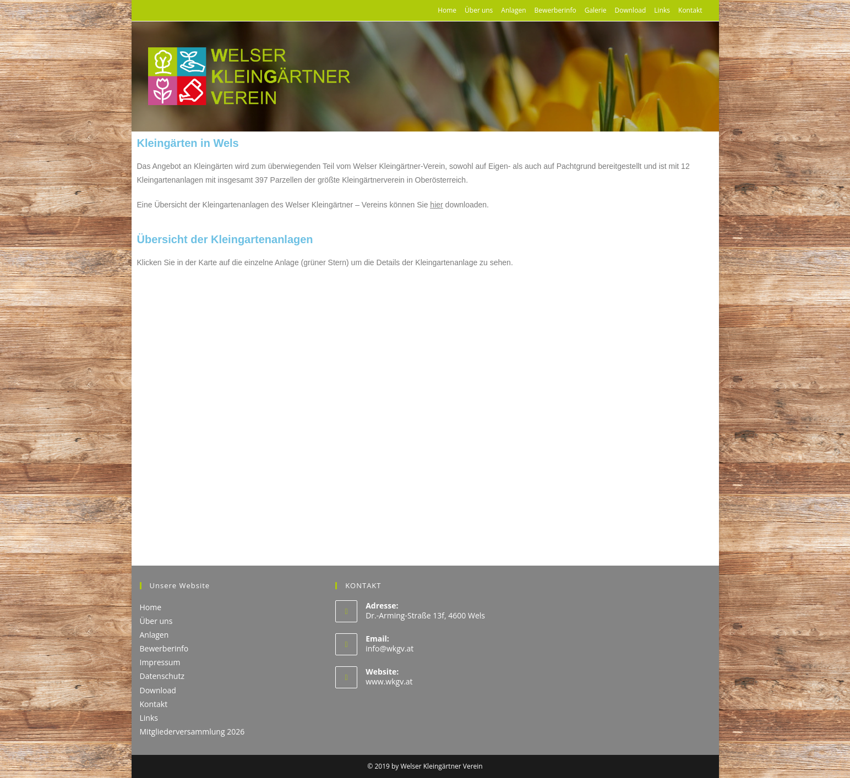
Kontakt (690, 10)
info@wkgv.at (389, 648)
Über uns (479, 10)
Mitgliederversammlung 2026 (192, 731)
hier (436, 204)
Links (662, 10)
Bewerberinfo (555, 10)
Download (630, 10)
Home (447, 10)
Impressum (160, 662)
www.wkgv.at (389, 681)
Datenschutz (162, 676)
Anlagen (513, 10)
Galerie (596, 10)
